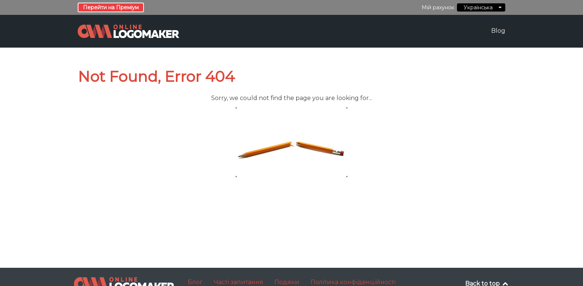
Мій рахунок (438, 7)
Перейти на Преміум (111, 7)
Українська (481, 7)
